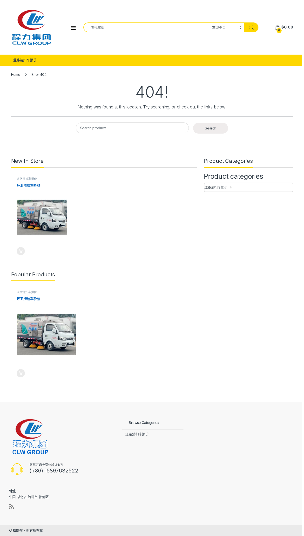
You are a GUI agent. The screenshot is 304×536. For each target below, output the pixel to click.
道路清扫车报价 (25, 60)
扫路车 (18, 530)
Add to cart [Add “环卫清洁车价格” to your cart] (21, 251)
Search (210, 128)
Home (15, 74)
